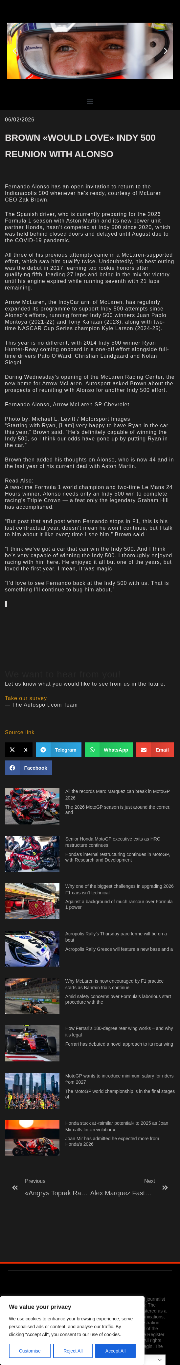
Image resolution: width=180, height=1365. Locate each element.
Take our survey (26, 698)
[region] (72, 1330)
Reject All (72, 1351)
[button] (14, 51)
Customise (30, 1351)
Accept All (115, 1351)
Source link (19, 732)
